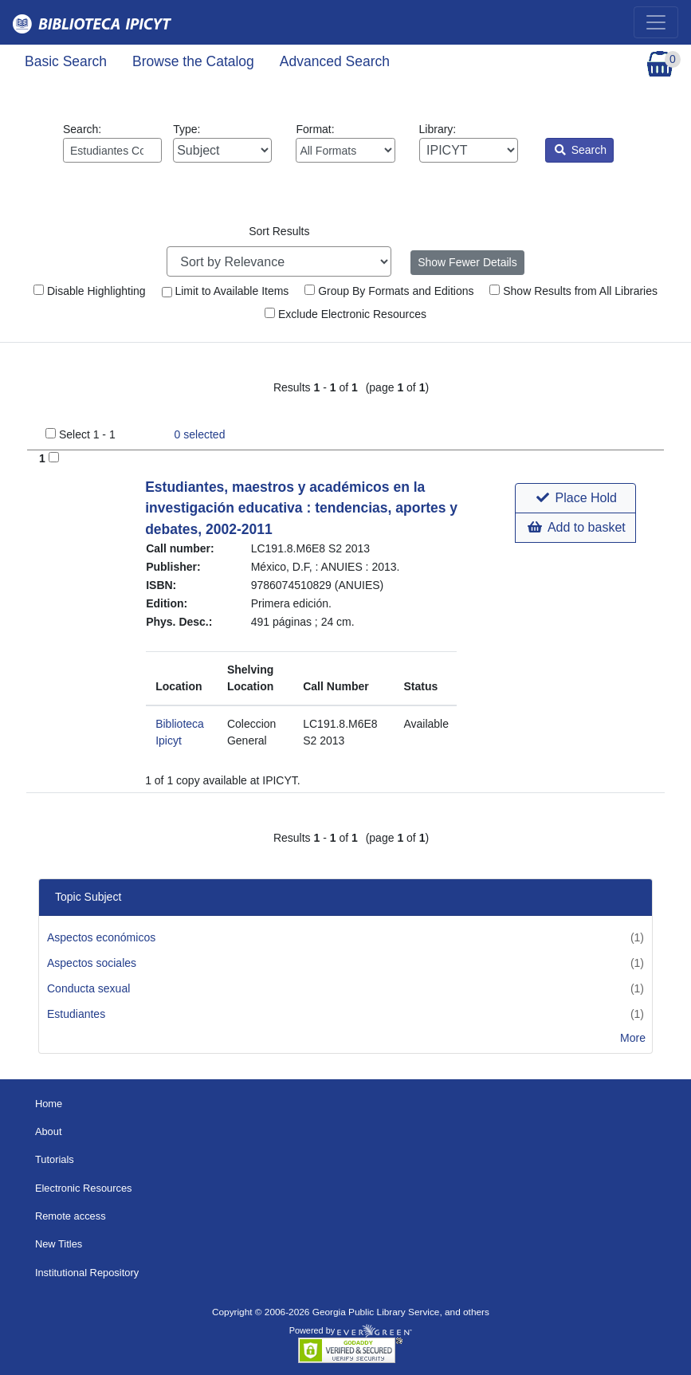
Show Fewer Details (467, 262)
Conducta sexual (88, 988)
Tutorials (54, 1159)
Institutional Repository (87, 1273)
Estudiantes (76, 1014)
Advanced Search (335, 61)
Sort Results (279, 231)
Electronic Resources (83, 1188)
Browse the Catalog (193, 61)
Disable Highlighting (89, 291)
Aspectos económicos (101, 937)
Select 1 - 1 (87, 434)
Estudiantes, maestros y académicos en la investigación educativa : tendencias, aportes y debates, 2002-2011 (301, 508)
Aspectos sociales (91, 963)
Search (581, 149)
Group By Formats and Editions (388, 291)
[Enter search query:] (112, 150)
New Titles (58, 1244)
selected (200, 434)
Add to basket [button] (576, 527)
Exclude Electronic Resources (345, 314)
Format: (345, 143)
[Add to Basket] (54, 457)
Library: (468, 143)
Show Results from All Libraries (573, 291)
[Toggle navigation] (656, 22)
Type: (222, 143)
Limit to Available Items (225, 291)
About (48, 1131)
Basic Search (66, 61)
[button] (575, 498)
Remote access (70, 1216)
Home (48, 1104)
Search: (112, 143)
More (633, 1037)
